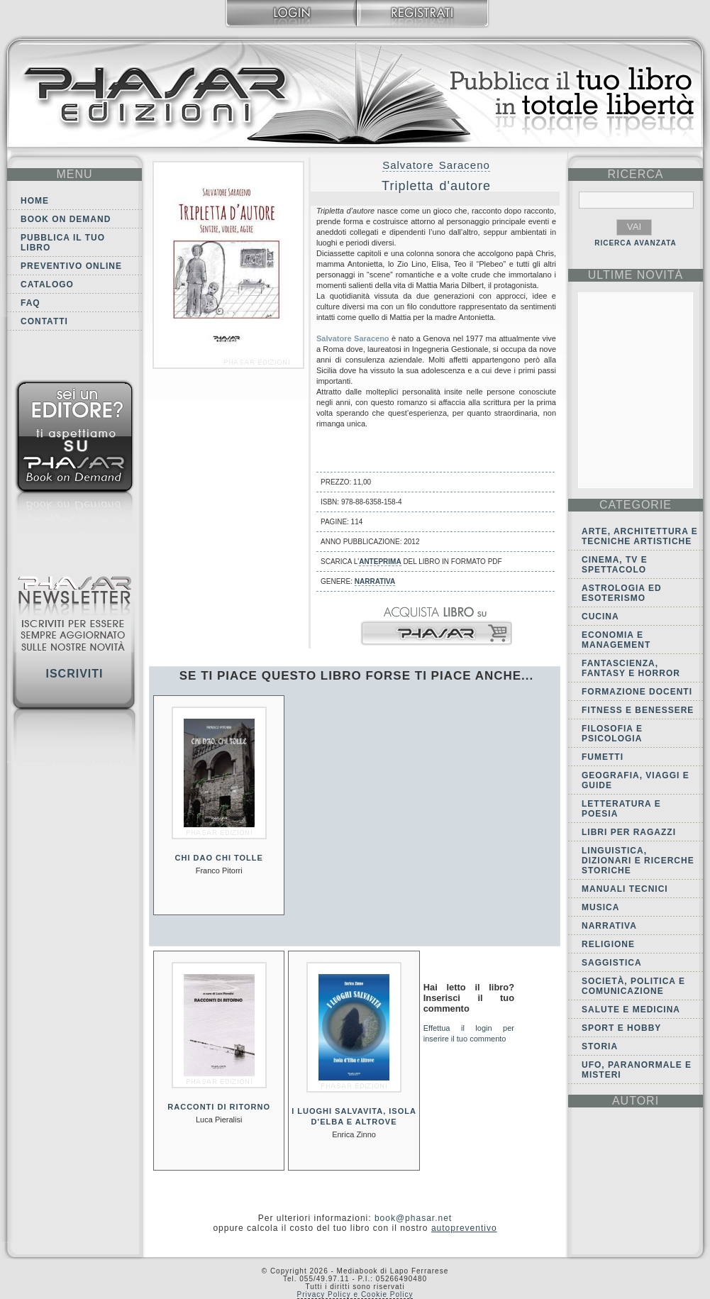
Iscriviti (74, 674)
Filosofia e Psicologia (612, 734)
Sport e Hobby (621, 1028)
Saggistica (612, 963)
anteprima (380, 561)
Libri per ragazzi (629, 832)
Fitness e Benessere (638, 710)
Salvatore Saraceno (436, 165)
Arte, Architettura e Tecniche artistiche (640, 536)
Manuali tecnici (625, 889)
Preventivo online (71, 266)
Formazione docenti (637, 692)
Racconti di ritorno (218, 1106)
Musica (600, 907)
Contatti (44, 321)
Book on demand (66, 219)
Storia (600, 1046)
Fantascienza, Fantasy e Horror (631, 668)
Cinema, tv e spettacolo (615, 565)
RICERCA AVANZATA (635, 243)
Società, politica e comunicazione (633, 986)
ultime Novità (636, 275)
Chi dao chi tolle (219, 857)
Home (35, 201)
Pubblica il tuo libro (63, 243)
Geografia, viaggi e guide (635, 780)
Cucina (600, 616)
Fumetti (602, 757)
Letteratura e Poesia (621, 809)
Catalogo (47, 284)
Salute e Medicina (631, 1010)
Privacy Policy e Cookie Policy (355, 1294)
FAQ (30, 303)
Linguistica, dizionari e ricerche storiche (638, 860)
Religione (608, 944)
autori (635, 1101)
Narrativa (375, 581)
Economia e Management (616, 640)
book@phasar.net (413, 1218)
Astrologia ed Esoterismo (622, 593)
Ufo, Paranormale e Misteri (637, 1070)
